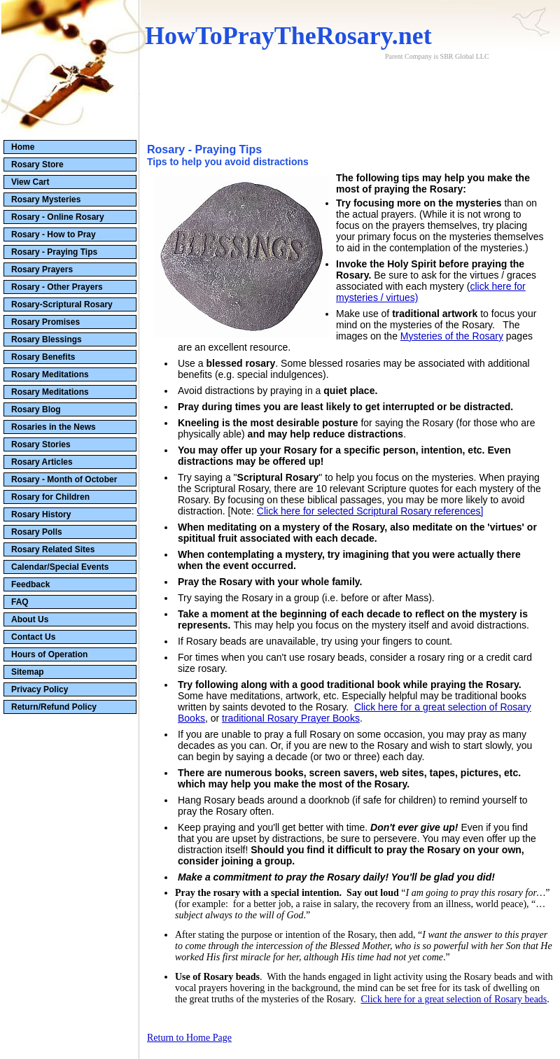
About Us (29, 619)
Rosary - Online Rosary (57, 217)
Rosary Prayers (42, 269)
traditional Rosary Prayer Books (291, 718)
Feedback (30, 584)
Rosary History (41, 514)
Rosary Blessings (46, 339)
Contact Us (33, 637)
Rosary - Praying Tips (54, 252)
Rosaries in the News (53, 427)
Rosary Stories (41, 444)
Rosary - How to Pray (53, 234)
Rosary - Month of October (64, 479)
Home (22, 147)
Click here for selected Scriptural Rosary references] (370, 511)
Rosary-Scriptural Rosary (62, 304)
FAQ (20, 602)
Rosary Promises (45, 322)
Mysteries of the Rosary (451, 336)
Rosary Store (37, 164)
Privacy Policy (39, 689)
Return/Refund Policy (54, 707)
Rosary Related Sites (52, 549)
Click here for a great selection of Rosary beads (453, 999)
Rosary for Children (50, 497)
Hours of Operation (49, 654)
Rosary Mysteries (45, 199)
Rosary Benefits (43, 357)
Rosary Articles (42, 462)
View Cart (30, 182)
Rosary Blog (36, 409)
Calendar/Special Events (59, 567)
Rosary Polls (36, 532)
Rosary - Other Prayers (57, 287)
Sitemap (27, 672)
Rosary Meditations (50, 374)
